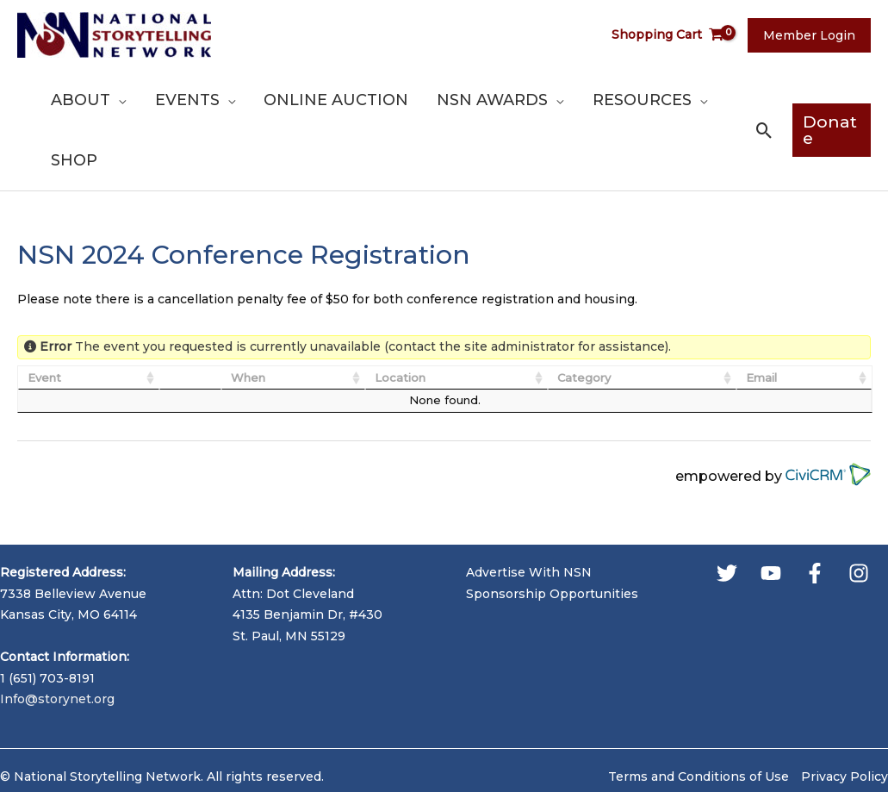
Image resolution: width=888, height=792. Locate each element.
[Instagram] (858, 512)
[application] (121, 100)
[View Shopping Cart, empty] (674, 35)
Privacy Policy (844, 716)
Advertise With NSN (529, 512)
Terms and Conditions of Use (698, 716)
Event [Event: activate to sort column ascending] (44, 317)
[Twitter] (727, 512)
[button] (757, 100)
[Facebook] (814, 512)
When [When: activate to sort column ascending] (248, 317)
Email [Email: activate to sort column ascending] (761, 317)
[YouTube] (771, 512)
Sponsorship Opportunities (552, 533)
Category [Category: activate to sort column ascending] (584, 317)
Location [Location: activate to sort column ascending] (400, 317)
